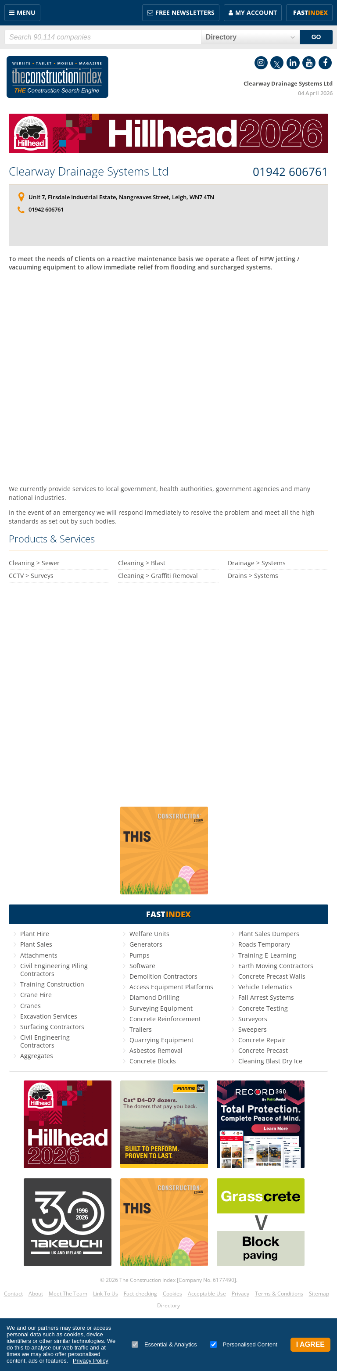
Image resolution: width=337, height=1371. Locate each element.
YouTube (308, 62)
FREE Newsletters (185, 12)
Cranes (30, 1005)
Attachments (38, 955)
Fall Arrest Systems (266, 997)
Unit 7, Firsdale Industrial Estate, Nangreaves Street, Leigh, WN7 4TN (121, 197)
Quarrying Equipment (161, 1040)
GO (316, 36)
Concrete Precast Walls (271, 976)
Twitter (276, 62)
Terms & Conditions (279, 1293)
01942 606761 (290, 172)
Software (142, 966)
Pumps (139, 955)
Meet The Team (68, 1293)
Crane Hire (36, 995)
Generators (145, 944)
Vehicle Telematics (265, 987)
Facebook (325, 62)
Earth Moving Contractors (275, 966)
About (36, 1293)
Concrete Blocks (152, 1061)
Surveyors (252, 1019)
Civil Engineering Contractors (45, 1041)
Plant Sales (36, 944)
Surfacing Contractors (52, 1027)
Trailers (140, 1029)
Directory (168, 1305)
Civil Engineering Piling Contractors (54, 970)
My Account (256, 12)
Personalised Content (243, 1344)
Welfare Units (149, 934)
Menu (26, 12)
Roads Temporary (264, 944)
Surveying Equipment (161, 1008)
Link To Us (105, 1293)
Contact (13, 1293)
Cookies (172, 1293)
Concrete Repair (262, 1040)
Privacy (240, 1293)
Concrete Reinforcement (165, 1019)
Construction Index (57, 77)
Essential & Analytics (164, 1344)
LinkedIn (293, 62)
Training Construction (52, 984)
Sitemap (319, 1293)
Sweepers (252, 1029)
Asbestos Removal (156, 1050)
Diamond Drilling (154, 997)
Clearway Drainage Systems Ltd (88, 171)
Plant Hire (34, 934)
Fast (310, 12)
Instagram (261, 62)
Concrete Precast (263, 1050)
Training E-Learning (267, 955)
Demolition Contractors (163, 976)
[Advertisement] (168, 374)
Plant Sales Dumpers (268, 934)
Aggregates (36, 1056)
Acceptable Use (207, 1293)
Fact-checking (140, 1293)
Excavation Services (48, 1016)
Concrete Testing (263, 1008)
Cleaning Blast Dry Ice (270, 1061)
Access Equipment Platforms (171, 987)
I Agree (310, 1344)
